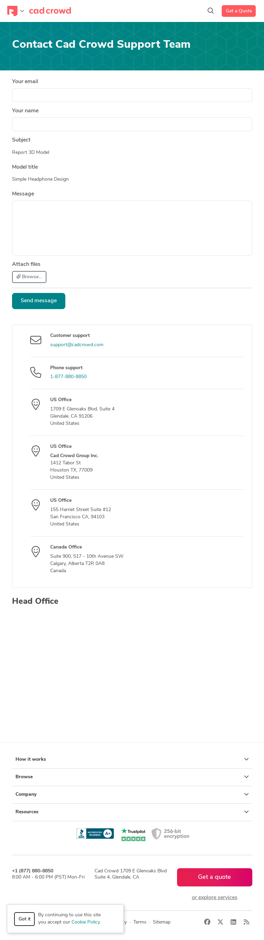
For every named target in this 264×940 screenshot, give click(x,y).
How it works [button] (132, 759)
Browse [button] (132, 777)
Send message (39, 301)
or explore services (215, 898)
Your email (25, 81)
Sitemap (161, 922)
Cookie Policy (86, 922)
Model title (25, 167)
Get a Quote (239, 11)
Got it (25, 919)
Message (23, 194)
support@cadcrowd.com (76, 345)
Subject (21, 140)
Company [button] (132, 794)
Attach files (26, 264)
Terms (139, 922)
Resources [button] (132, 812)
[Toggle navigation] (15, 11)
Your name (25, 111)
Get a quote (214, 877)
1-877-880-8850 (68, 377)
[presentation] (200, 306)
